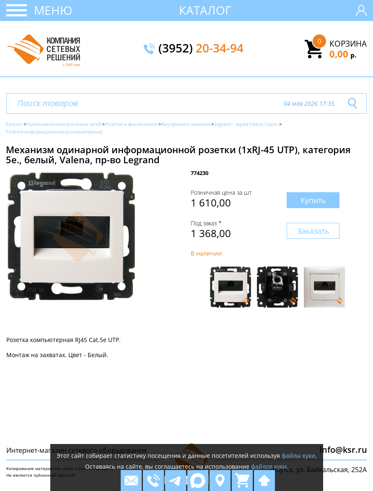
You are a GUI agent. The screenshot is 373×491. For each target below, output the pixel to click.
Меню (53, 10)
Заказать (313, 231)
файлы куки (298, 456)
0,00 (343, 53)
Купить (313, 200)
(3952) (200, 48)
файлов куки (269, 466)
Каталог (205, 10)
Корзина (348, 43)
